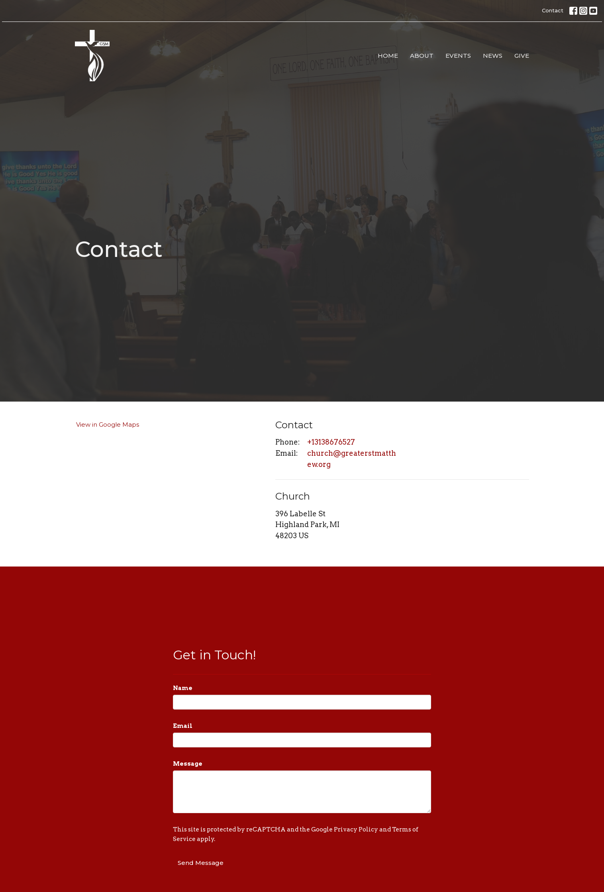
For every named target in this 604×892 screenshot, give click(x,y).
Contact (552, 10)
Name (182, 688)
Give (521, 55)
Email (182, 725)
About (421, 55)
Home (388, 55)
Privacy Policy (356, 829)
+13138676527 (331, 442)
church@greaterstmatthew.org (351, 459)
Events (458, 55)
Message (187, 763)
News (492, 55)
